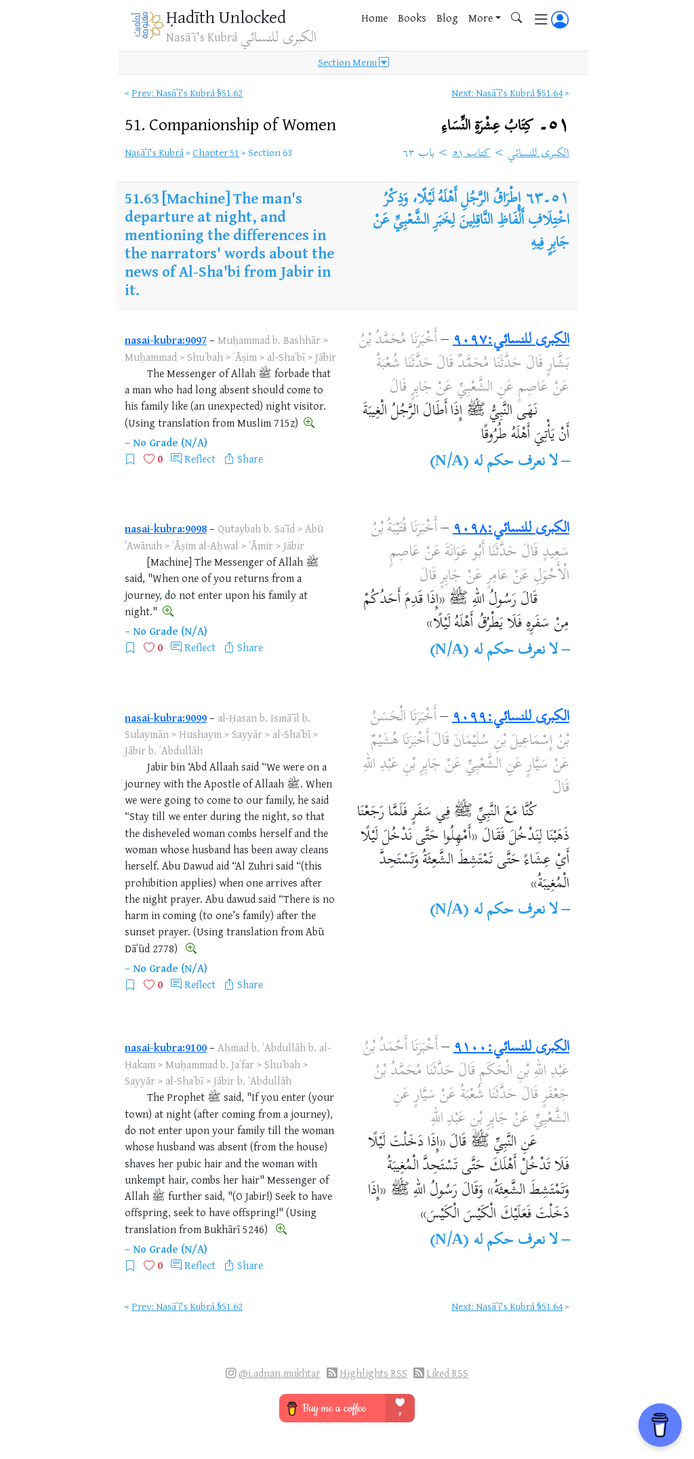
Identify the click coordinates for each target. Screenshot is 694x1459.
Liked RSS (447, 1373)
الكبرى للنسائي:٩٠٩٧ (511, 340)
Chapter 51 (215, 152)
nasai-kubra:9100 (166, 1047)
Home (374, 17)
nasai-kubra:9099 (166, 717)
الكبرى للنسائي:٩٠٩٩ (510, 717)
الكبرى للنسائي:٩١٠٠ (511, 1048)
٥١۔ (505, 126)
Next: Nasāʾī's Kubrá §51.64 (507, 92)
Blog (447, 17)
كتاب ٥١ (471, 154)
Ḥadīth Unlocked (226, 16)
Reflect (200, 458)
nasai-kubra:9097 (166, 340)
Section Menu (353, 62)
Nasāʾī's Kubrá (154, 152)
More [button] (480, 17)
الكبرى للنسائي (538, 154)
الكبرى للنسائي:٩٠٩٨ (511, 529)
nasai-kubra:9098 (166, 528)
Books (412, 17)
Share (250, 458)
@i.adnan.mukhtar (280, 1373)
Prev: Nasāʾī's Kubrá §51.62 (187, 92)
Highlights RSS (373, 1373)
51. (230, 124)
